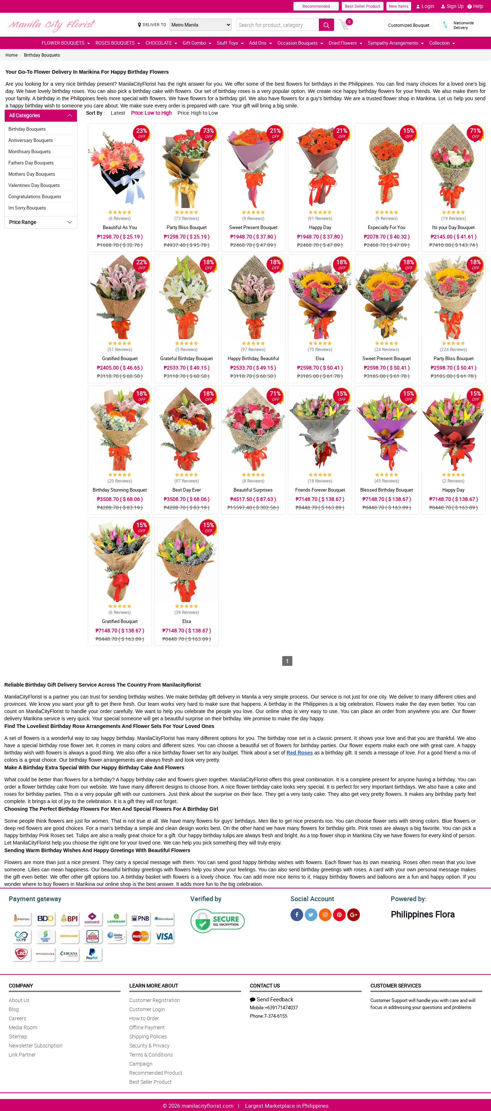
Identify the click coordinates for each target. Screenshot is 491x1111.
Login (425, 6)
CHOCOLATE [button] (161, 43)
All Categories (24, 115)
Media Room (23, 1026)
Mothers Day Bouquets (31, 174)
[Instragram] (325, 913)
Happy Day (320, 227)
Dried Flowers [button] (345, 43)
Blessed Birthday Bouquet (386, 490)
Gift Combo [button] (197, 43)
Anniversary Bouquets (30, 140)
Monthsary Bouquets (29, 151)
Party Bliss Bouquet (187, 227)
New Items (399, 6)
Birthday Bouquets (42, 55)
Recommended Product (155, 1071)
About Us (19, 999)
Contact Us (265, 984)
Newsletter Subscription (35, 1044)
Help (475, 6)
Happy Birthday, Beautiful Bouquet (253, 361)
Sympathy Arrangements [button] (396, 43)
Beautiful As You (120, 227)
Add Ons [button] (260, 43)
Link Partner (22, 1053)
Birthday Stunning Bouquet (120, 490)
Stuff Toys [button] (230, 43)
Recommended (316, 6)
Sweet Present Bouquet (253, 227)
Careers (17, 1017)
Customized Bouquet (408, 25)
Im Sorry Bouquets (27, 207)
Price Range (22, 222)
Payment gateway (32, 898)
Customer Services (395, 984)
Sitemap (18, 1035)
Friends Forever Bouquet (320, 490)
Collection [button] (442, 43)
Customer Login (147, 1008)
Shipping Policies (148, 1035)
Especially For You (386, 227)
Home (11, 55)
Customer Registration (154, 999)
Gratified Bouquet (120, 358)
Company (21, 984)
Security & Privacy (149, 1044)
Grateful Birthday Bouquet (186, 358)
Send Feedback (271, 998)
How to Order (144, 1017)
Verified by (204, 898)
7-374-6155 (275, 1015)
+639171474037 (281, 1006)
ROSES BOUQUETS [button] (118, 43)
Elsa (320, 358)
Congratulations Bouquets (34, 196)
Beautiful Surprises (253, 490)
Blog (14, 1008)
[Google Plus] (353, 913)
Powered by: (407, 898)
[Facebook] (297, 913)
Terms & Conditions (151, 1053)
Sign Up (452, 6)
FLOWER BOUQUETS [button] (66, 43)
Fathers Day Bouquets (31, 162)
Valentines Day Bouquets (34, 185)
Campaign (141, 1062)
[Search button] (326, 25)
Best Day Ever (187, 490)
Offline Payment (147, 1026)
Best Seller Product (362, 6)
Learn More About (153, 984)
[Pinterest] (339, 913)
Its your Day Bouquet (453, 227)
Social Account (310, 898)
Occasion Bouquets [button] (300, 43)
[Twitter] (311, 913)
